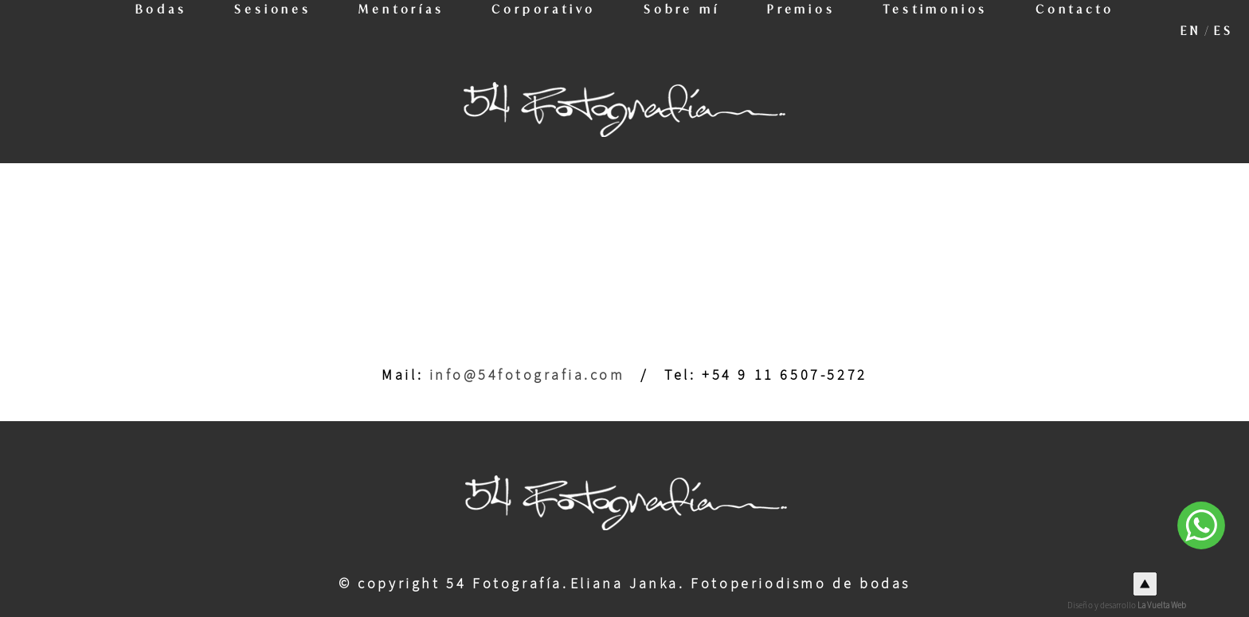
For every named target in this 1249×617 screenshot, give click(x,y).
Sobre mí (683, 30)
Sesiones (265, 30)
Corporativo (543, 30)
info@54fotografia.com (527, 375)
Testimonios (943, 30)
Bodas (151, 30)
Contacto (1084, 30)
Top (1145, 584)
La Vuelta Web (1161, 605)
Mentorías (397, 30)
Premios (805, 30)
